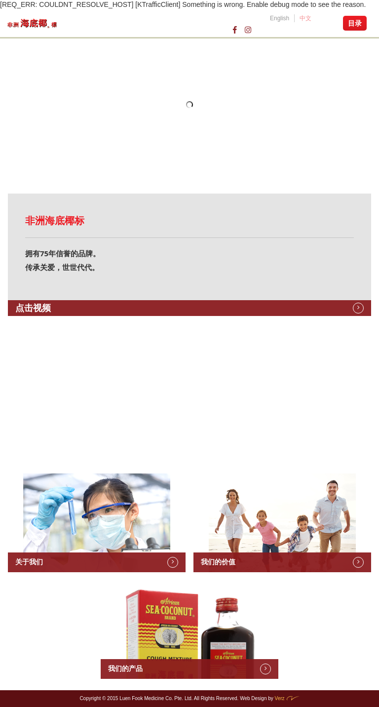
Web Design (253, 698)
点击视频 (33, 308)
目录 (355, 23)
